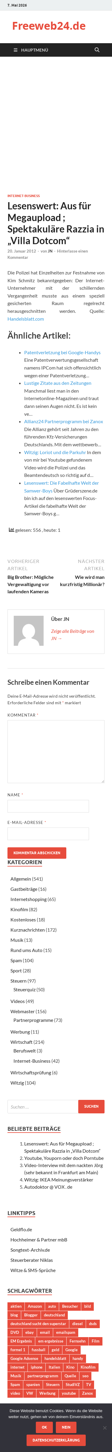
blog (14, 1315)
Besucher (70, 1306)
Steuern (18, 980)
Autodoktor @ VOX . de (48, 1187)
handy (78, 1358)
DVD (14, 1332)
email (45, 1332)
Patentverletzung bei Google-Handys (62, 352)
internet (17, 1367)
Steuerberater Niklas (31, 1260)
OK (44, 1427)
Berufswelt (24, 1050)
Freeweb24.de (49, 25)
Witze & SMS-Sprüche (33, 1270)
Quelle (70, 1375)
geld (55, 1349)
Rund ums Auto (26, 950)
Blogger (31, 1315)
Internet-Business (23, 196)
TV (88, 1384)
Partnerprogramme (33, 1020)
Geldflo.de (21, 1229)
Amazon (35, 1306)
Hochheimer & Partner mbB (38, 1239)
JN (50, 251)
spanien (33, 1384)
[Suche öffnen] (97, 50)
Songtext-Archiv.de (30, 1250)
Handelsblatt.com (25, 319)
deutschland (54, 1315)
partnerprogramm (42, 1375)
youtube (69, 1393)
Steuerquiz (24, 989)
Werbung (20, 1031)
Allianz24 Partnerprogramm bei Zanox (63, 421)
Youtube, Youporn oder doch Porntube (64, 1158)
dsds (93, 1323)
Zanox (87, 1393)
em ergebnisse (50, 1341)
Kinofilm (19, 909)
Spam (16, 960)
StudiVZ (73, 1384)
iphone (36, 1367)
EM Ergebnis (21, 1341)
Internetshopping (28, 899)
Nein (66, 1427)
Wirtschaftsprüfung (30, 1072)
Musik (16, 940)
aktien (16, 1306)
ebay (29, 1332)
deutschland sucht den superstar (38, 1323)
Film (95, 1341)
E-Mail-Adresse (26, 822)
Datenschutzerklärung (56, 1440)
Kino (70, 1367)
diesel (77, 1323)
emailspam (65, 1332)
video (15, 1393)
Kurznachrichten (27, 930)
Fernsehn (77, 1341)
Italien (54, 1367)
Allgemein (20, 879)
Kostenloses (23, 919)
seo (85, 1375)
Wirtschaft (21, 1042)
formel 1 (17, 1349)
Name (15, 794)
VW (29, 1393)
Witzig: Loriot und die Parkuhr (55, 452)
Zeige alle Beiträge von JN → (72, 634)
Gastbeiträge (23, 889)
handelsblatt (55, 1358)
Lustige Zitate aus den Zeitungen (57, 383)
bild (87, 1306)
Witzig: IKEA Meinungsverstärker (58, 1179)
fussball (38, 1349)
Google (71, 1349)
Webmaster (22, 1011)
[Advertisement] (56, 125)
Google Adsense (24, 1358)
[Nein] (105, 1428)
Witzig (17, 1082)
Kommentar (23, 715)
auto (52, 1306)
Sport (16, 970)
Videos (17, 1001)
